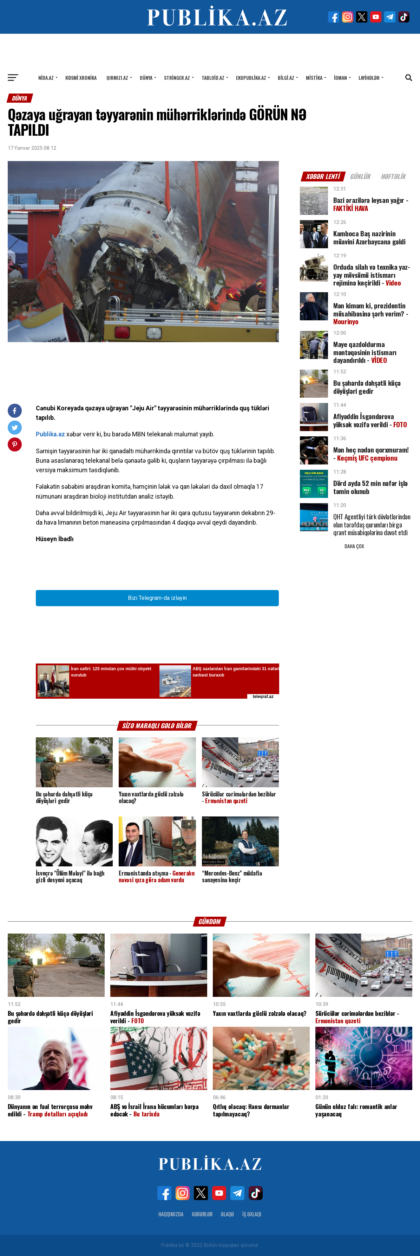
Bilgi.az (286, 77)
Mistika (314, 77)
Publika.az (50, 434)
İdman (340, 77)
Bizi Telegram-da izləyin (157, 598)
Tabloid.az (213, 77)
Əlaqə (227, 1214)
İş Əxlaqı (251, 1214)
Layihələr (369, 77)
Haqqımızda (170, 1214)
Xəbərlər (202, 1214)
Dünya (146, 77)
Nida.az (46, 77)
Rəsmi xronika (81, 77)
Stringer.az (177, 77)
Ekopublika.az (251, 77)
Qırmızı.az (117, 77)
